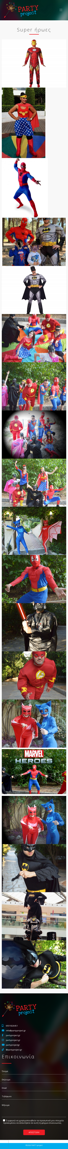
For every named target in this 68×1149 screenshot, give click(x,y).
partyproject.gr (13, 1035)
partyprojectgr (13, 1044)
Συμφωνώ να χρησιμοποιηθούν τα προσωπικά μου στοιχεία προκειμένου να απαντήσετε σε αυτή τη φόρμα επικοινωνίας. (33, 1121)
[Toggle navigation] (61, 10)
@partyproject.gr (14, 1049)
